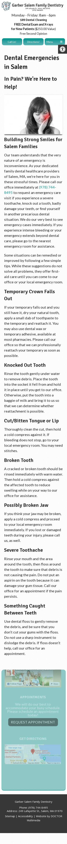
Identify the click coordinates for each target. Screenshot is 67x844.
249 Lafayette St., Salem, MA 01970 (40, 811)
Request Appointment (33, 704)
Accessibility (25, 816)
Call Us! (12, 41)
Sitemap (10, 816)
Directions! (33, 41)
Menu (49, 41)
